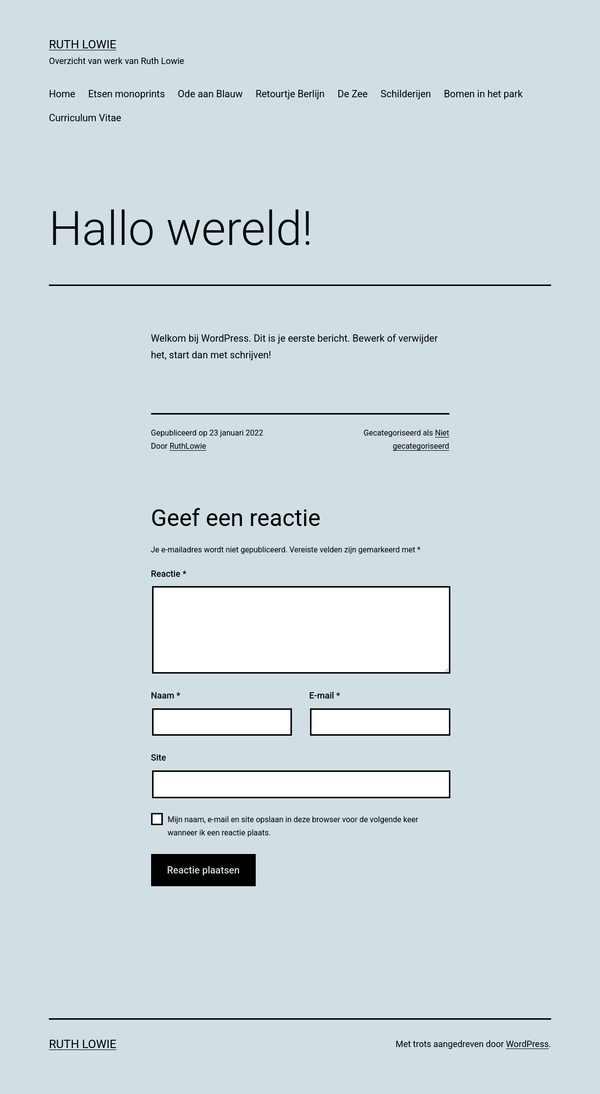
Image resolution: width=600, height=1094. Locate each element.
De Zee (352, 94)
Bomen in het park (483, 94)
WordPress (527, 1044)
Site (158, 757)
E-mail (324, 695)
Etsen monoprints (126, 94)
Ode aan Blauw (210, 94)
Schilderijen (405, 94)
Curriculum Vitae (85, 118)
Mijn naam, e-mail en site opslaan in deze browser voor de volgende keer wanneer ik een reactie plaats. (293, 826)
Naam (165, 695)
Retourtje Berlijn (290, 94)
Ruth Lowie (82, 44)
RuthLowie (188, 446)
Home (62, 94)
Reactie (169, 574)
